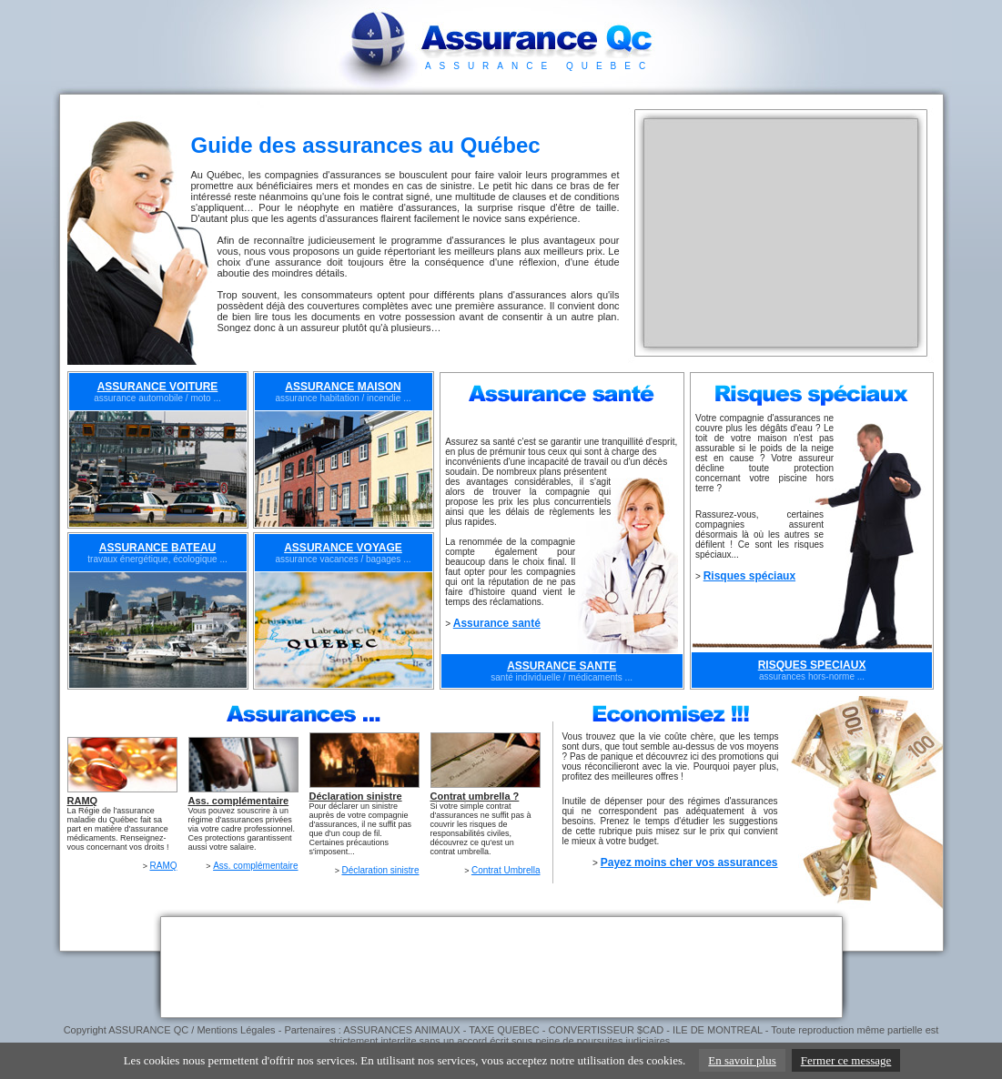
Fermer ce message (846, 1060)
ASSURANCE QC (148, 1029)
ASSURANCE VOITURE (157, 386)
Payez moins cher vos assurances (689, 862)
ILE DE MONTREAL (718, 1029)
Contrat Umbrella (506, 870)
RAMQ (82, 800)
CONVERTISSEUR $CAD (605, 1029)
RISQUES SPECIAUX (812, 665)
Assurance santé (497, 623)
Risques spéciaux (749, 576)
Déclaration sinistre (355, 796)
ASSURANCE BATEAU (157, 547)
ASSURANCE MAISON (342, 386)
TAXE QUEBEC (504, 1029)
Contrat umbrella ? (475, 796)
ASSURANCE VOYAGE (343, 547)
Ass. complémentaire (238, 800)
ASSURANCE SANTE (561, 666)
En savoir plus (741, 1060)
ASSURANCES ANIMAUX (401, 1029)
